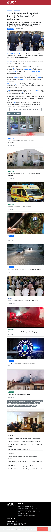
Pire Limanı (20, 68)
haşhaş (14, 71)
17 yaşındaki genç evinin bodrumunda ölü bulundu (21, 363)
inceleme (39, 77)
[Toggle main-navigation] (42, 2)
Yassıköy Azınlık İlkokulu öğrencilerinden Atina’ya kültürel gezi (24, 441)
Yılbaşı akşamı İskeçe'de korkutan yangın (19, 394)
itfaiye (22, 92)
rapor (32, 54)
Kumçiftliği (39, 68)
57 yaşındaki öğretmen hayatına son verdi (19, 207)
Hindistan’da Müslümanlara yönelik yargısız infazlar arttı (23, 300)
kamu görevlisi (36, 71)
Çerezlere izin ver (42, 529)
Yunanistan (17, 10)
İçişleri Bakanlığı (11, 54)
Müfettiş (16, 77)
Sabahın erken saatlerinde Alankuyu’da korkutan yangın (23, 332)
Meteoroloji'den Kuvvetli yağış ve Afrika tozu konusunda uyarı (24, 269)
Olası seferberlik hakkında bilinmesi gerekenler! (21, 238)
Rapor (8, 90)
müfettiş (18, 54)
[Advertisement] (25, 486)
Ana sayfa (9, 10)
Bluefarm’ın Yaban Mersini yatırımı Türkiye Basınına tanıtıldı (24, 438)
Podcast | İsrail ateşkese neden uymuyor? (19, 449)
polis (37, 90)
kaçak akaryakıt (28, 69)
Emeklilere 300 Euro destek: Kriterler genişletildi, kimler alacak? (25, 469)
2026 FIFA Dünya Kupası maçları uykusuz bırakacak (21, 466)
